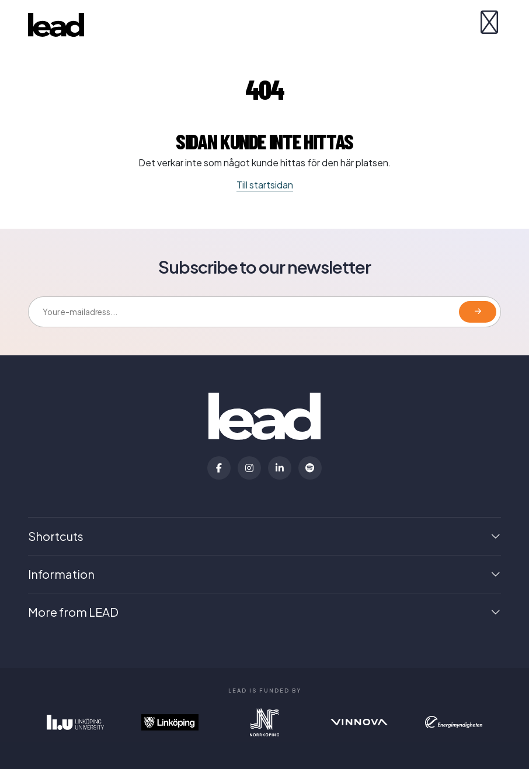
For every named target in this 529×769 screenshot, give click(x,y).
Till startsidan (264, 185)
